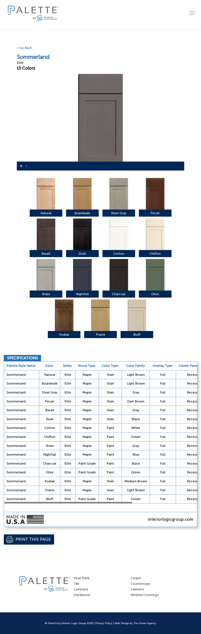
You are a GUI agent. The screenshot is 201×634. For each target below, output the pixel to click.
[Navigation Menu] (192, 15)
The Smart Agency (144, 623)
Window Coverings (145, 595)
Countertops (140, 583)
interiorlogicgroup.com (170, 519)
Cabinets (137, 589)
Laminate (81, 589)
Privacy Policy (103, 623)
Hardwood (82, 595)
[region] (100, 432)
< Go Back (24, 48)
